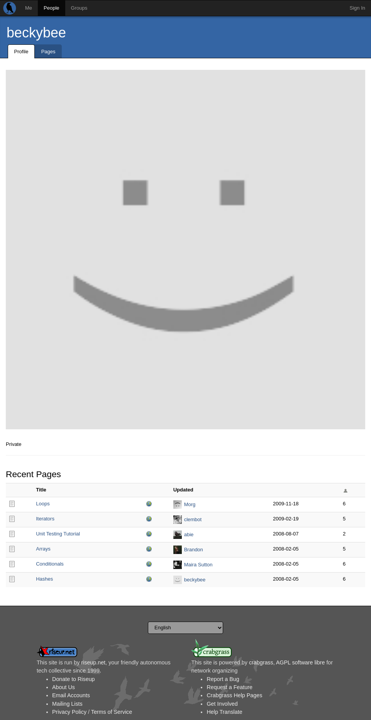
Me (28, 8)
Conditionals (50, 564)
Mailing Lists (67, 704)
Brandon (193, 549)
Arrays (43, 549)
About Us (63, 687)
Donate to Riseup (73, 679)
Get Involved (222, 704)
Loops (42, 504)
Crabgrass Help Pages (234, 695)
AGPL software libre (300, 662)
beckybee (36, 33)
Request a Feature (229, 687)
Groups (79, 8)
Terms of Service (111, 712)
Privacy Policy (69, 712)
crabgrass (261, 662)
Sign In (357, 8)
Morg (190, 504)
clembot (193, 519)
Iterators (45, 519)
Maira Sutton (198, 565)
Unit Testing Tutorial (58, 534)
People (51, 8)
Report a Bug (223, 679)
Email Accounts (71, 695)
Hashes (44, 579)
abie (189, 534)
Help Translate (224, 712)
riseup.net (93, 662)
